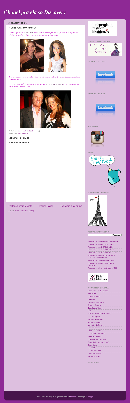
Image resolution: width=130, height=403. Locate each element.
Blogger (90, 397)
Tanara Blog (92, 348)
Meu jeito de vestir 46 (95, 319)
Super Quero (92, 345)
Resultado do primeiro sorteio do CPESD (102, 268)
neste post (29, 33)
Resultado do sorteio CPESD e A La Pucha (103, 253)
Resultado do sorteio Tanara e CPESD (101, 260)
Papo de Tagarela (94, 328)
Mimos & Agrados (94, 322)
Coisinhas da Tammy (95, 308)
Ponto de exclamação (95, 331)
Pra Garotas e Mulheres (96, 334)
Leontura (73, 397)
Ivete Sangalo (23, 133)
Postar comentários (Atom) (24, 211)
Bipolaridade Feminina (96, 302)
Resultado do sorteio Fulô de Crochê (101, 244)
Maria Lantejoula (94, 316)
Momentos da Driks (95, 325)
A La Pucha (92, 294)
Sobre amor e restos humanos (98, 291)
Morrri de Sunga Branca (54, 84)
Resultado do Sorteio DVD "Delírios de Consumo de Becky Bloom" (101, 256)
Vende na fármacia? (95, 354)
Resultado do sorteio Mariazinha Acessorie (103, 241)
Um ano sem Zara (94, 351)
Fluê (89, 311)
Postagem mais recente (20, 206)
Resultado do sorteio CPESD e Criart (101, 250)
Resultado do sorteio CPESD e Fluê (100, 247)
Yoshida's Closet (94, 356)
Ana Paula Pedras (94, 297)
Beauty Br (91, 299)
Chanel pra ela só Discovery (35, 12)
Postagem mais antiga (71, 206)
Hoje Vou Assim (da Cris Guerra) (99, 314)
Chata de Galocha (94, 305)
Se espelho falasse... (95, 336)
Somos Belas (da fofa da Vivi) (98, 342)
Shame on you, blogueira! (97, 339)
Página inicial (46, 206)
